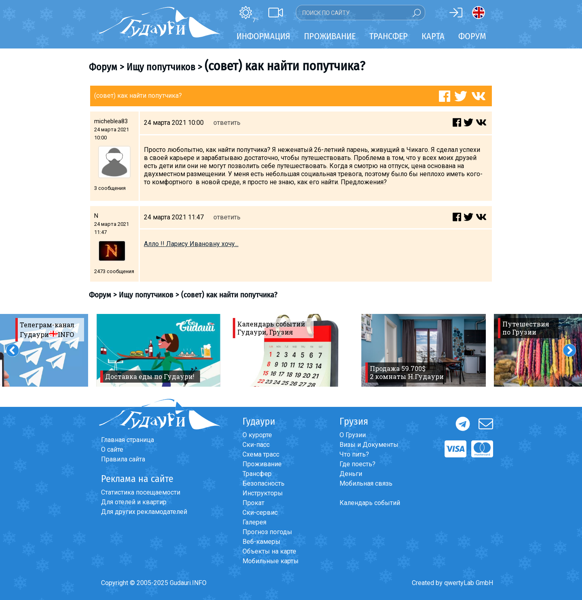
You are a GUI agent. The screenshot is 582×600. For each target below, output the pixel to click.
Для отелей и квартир (134, 502)
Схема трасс (260, 454)
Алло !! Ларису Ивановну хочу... (191, 244)
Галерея (254, 522)
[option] (158, 350)
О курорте (257, 435)
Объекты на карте (269, 551)
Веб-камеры (261, 541)
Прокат (253, 503)
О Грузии (353, 435)
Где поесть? (357, 464)
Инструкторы (262, 493)
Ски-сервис (260, 512)
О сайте (112, 449)
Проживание (262, 464)
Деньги (351, 474)
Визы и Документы (369, 444)
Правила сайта (123, 459)
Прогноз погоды (267, 532)
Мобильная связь (366, 483)
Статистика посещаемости (140, 492)
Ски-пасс (256, 444)
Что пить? (354, 454)
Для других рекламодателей (144, 512)
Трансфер (257, 474)
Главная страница (127, 440)
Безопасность (263, 483)
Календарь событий (370, 503)
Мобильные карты (270, 561)
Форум (472, 36)
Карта (433, 36)
